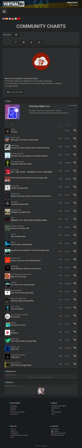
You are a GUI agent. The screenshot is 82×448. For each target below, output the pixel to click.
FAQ (52, 410)
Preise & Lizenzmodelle (17, 412)
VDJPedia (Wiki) (56, 412)
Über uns (13, 429)
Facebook (55, 429)
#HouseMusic (33, 113)
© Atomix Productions (41, 446)
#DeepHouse (56, 113)
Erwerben (13, 408)
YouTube (54, 431)
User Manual (55, 408)
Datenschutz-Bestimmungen (19, 435)
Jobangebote (14, 433)
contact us (13, 431)
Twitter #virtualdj (57, 435)
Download (13, 406)
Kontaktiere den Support (58, 406)
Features (13, 410)
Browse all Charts (15, 92)
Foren (53, 414)
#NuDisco (64, 113)
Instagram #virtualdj (58, 433)
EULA (12, 437)
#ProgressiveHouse (45, 113)
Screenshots (14, 414)
